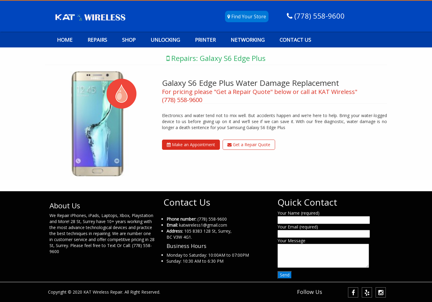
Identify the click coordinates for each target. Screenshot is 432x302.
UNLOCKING (165, 39)
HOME (65, 39)
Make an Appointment (191, 144)
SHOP (129, 39)
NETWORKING (248, 39)
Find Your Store (246, 16)
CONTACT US (295, 39)
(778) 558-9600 (318, 16)
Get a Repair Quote (248, 144)
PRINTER (205, 39)
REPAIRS (97, 39)
